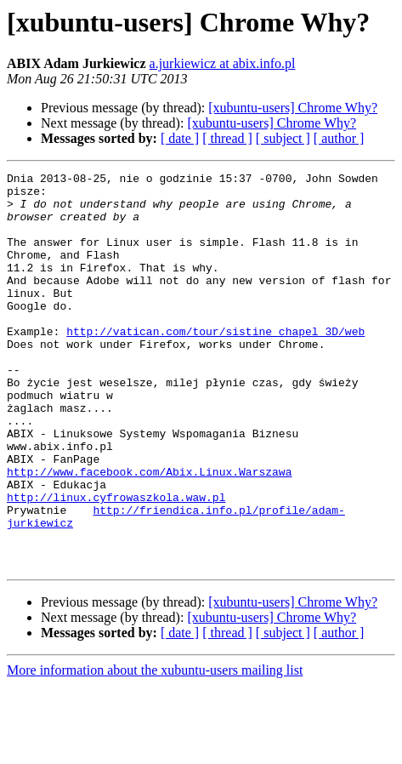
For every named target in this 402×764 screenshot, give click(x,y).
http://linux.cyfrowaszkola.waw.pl (116, 563)
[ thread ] (227, 138)
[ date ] (180, 138)
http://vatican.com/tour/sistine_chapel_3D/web (215, 364)
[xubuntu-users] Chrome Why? (292, 107)
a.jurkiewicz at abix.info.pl (223, 63)
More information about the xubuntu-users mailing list (155, 749)
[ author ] (339, 138)
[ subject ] (283, 138)
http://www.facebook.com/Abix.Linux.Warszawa (149, 532)
